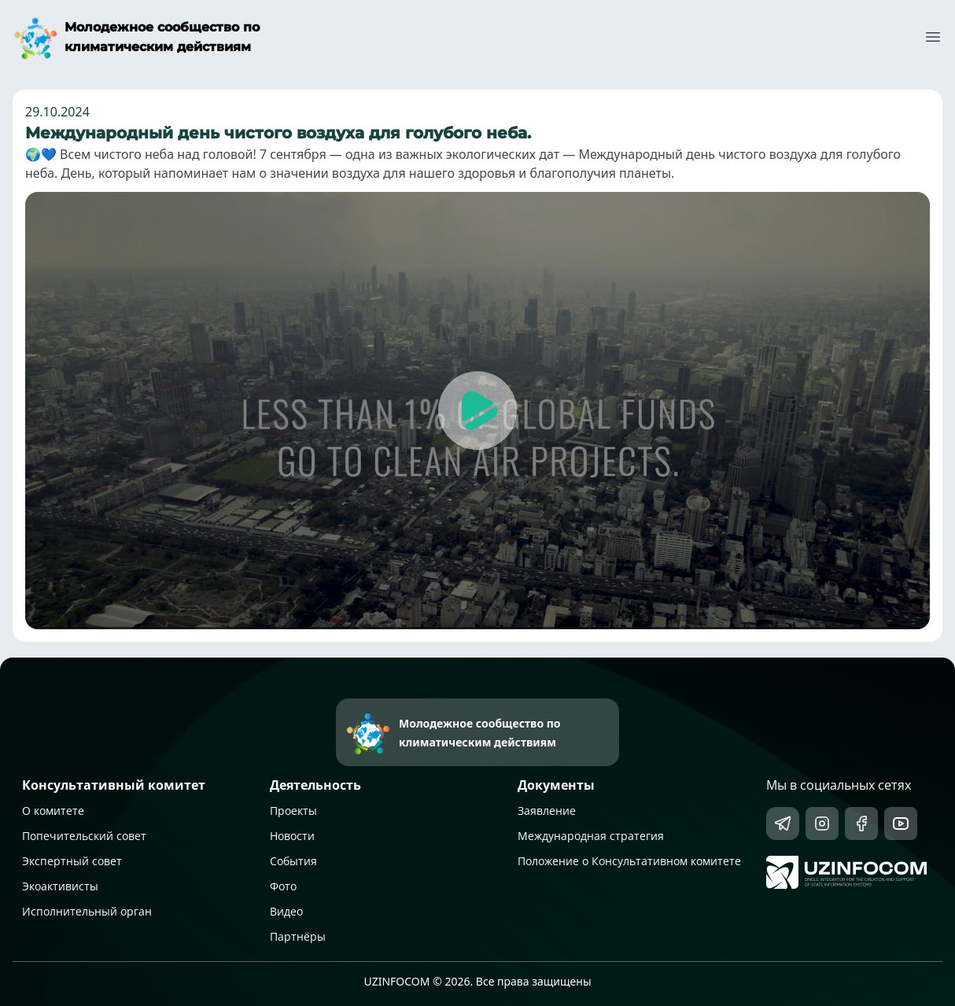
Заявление (547, 810)
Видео (286, 911)
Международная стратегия (591, 835)
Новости (292, 835)
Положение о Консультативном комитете (629, 860)
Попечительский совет (84, 835)
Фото (283, 886)
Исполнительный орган (87, 911)
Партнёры (298, 936)
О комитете (53, 810)
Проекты (293, 810)
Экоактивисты (60, 886)
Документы (556, 785)
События (293, 860)
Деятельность (315, 785)
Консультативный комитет (113, 785)
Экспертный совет (72, 860)
